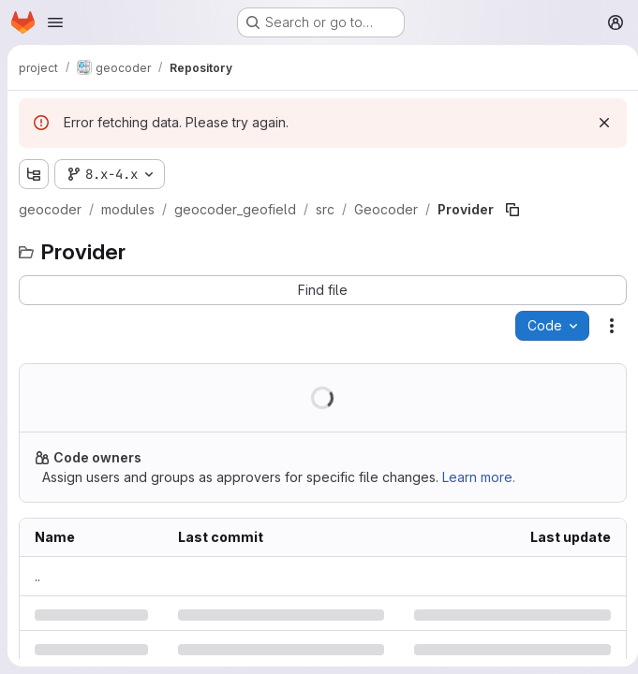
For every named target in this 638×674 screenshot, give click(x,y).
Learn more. (478, 477)
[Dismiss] (597, 122)
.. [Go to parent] (37, 576)
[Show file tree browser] (34, 174)
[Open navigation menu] (55, 22)
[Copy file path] (512, 210)
